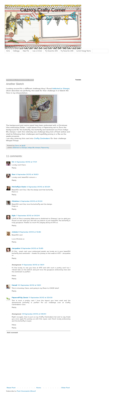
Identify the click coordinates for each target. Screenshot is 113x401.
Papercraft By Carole (20, 297)
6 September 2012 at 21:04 (30, 201)
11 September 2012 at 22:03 (40, 297)
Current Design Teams (83, 51)
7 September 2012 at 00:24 (28, 215)
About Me (26, 51)
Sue (13, 174)
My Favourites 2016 (67, 51)
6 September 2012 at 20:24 (38, 187)
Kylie (13, 215)
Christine (15, 201)
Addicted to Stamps (60, 88)
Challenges (16, 51)
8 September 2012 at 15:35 (32, 248)
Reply (14, 168)
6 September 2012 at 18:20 (27, 174)
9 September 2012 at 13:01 (33, 265)
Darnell (14, 285)
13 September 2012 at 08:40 (34, 314)
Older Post (65, 387)
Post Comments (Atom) (26, 391)
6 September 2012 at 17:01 (26, 162)
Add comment (12, 332)
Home (8, 51)
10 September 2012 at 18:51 (29, 285)
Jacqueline (16, 248)
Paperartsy (45, 147)
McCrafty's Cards (19, 187)
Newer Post (11, 387)
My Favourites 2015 (51, 51)
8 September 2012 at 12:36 (29, 232)
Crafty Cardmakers (42, 138)
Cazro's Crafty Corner (43, 10)
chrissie (15, 232)
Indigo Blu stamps (34, 147)
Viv (13, 162)
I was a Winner (37, 51)
